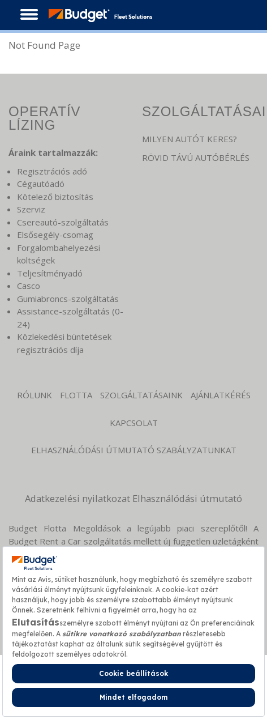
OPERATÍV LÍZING (44, 118)
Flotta (76, 395)
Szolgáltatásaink (141, 395)
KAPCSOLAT (134, 422)
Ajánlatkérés (221, 395)
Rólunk (34, 395)
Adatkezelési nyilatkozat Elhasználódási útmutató (133, 498)
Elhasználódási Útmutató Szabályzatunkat (133, 450)
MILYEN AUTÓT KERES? (189, 138)
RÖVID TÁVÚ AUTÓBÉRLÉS (195, 157)
